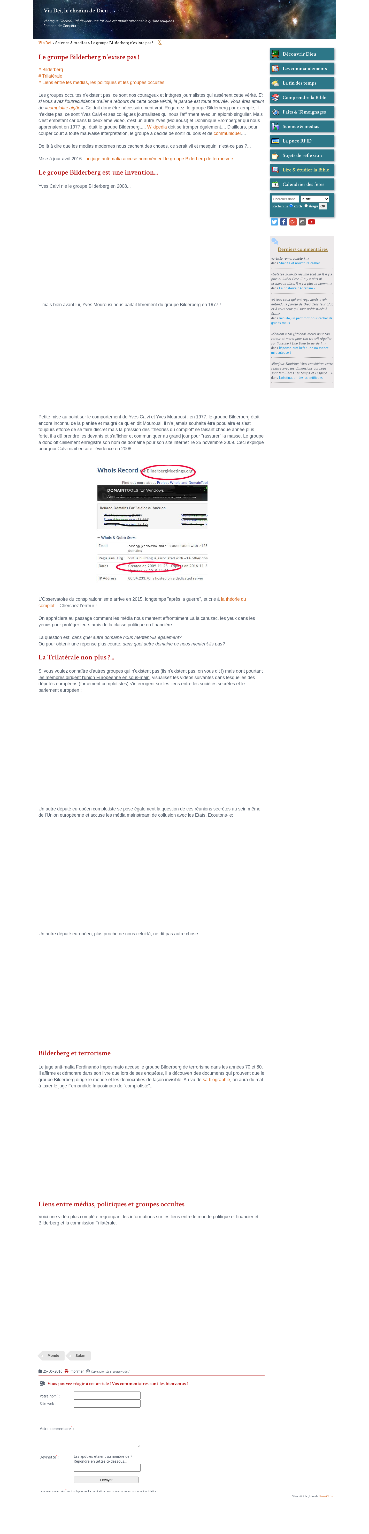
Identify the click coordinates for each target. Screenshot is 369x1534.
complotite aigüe (63, 107)
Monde (53, 1355)
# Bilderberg (51, 69)
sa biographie (216, 1079)
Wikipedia (157, 127)
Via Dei (45, 42)
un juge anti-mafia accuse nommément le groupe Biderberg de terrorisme (159, 158)
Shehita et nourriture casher (299, 263)
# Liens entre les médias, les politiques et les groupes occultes (101, 82)
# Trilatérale (50, 76)
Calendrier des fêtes (303, 184)
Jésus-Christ (326, 1496)
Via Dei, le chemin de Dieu (76, 10)
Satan (80, 1355)
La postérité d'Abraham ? (297, 288)
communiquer (227, 133)
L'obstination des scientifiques (301, 377)
